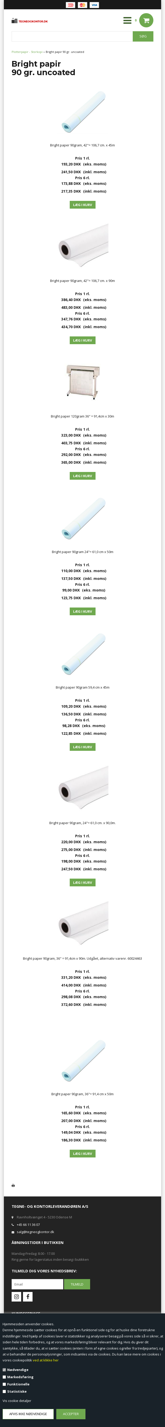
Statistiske (17, 1391)
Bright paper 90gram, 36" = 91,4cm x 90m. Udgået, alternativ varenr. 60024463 (82, 958)
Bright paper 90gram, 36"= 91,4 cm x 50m (82, 1094)
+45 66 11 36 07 (28, 1224)
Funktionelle (18, 1384)
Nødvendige (17, 1369)
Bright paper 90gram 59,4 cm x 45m (82, 687)
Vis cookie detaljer (17, 1400)
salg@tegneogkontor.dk (35, 1231)
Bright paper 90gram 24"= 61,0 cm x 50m (82, 551)
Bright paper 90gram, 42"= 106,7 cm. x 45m (82, 145)
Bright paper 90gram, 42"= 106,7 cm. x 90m (82, 280)
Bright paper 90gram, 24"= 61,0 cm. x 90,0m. (82, 823)
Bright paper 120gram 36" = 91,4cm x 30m (82, 416)
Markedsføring (20, 1377)
